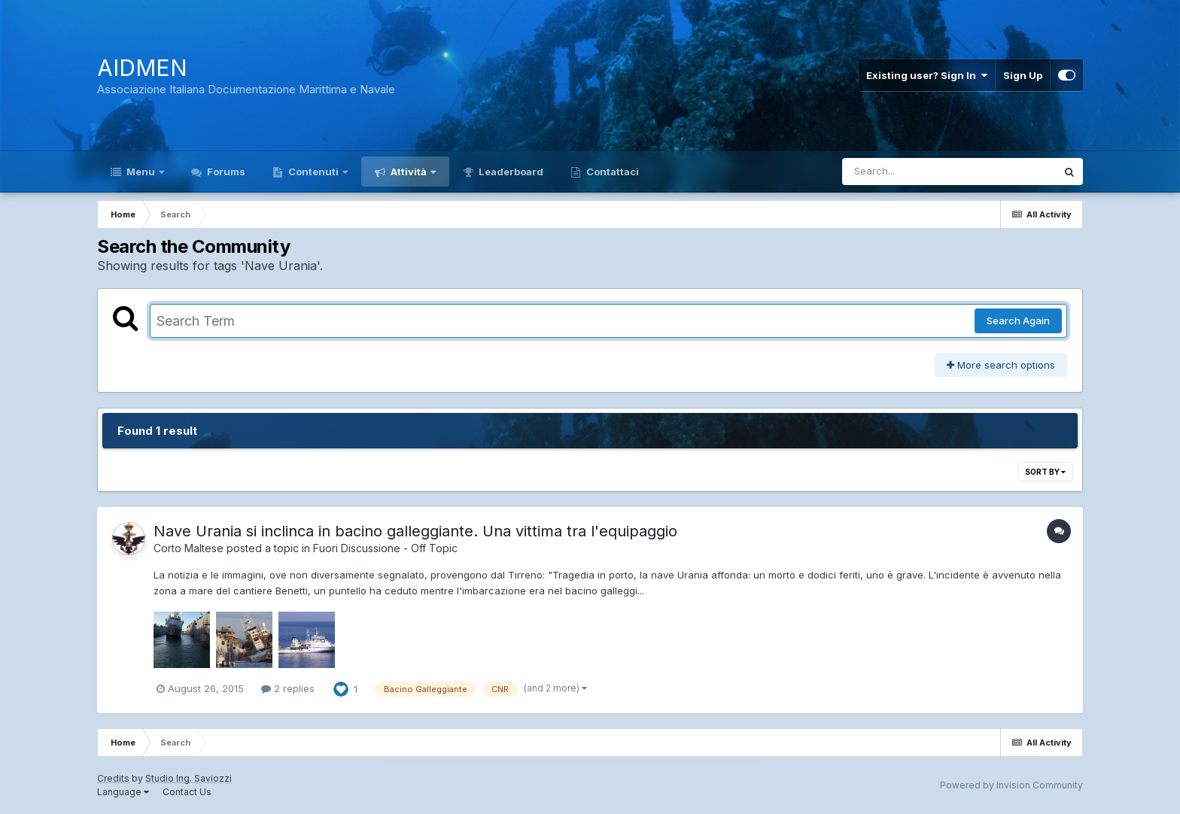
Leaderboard (509, 172)
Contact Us (187, 791)
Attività (408, 172)
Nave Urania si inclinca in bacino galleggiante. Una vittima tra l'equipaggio (415, 531)
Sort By (1045, 471)
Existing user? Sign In (926, 75)
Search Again (1018, 320)
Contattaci (611, 172)
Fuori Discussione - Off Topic (385, 548)
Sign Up (1022, 75)
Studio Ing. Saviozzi (188, 778)
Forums (225, 172)
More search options (1001, 365)
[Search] (908, 171)
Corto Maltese (189, 548)
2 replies (288, 688)
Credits (113, 778)
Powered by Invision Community (1011, 785)
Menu (140, 172)
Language (123, 791)
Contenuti (313, 172)
